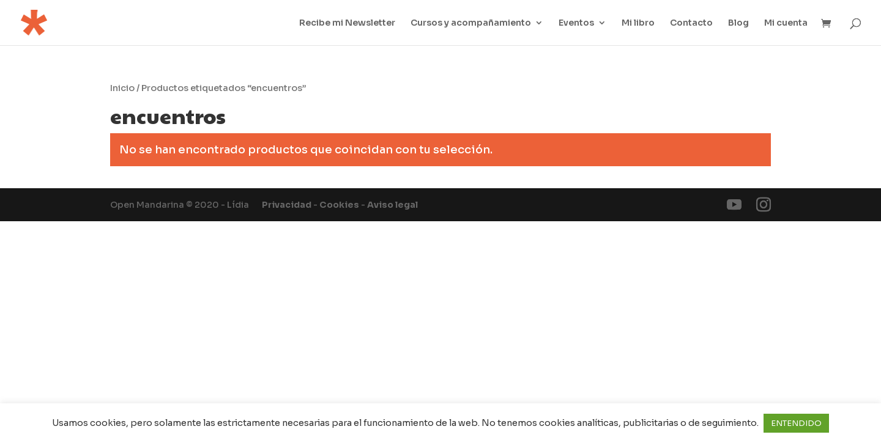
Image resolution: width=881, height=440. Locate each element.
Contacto (691, 23)
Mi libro (638, 23)
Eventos (576, 23)
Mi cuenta (786, 23)
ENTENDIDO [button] (796, 423)
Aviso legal (392, 204)
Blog (738, 23)
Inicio (122, 88)
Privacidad (286, 204)
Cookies (339, 204)
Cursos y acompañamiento (471, 23)
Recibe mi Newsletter (347, 23)
